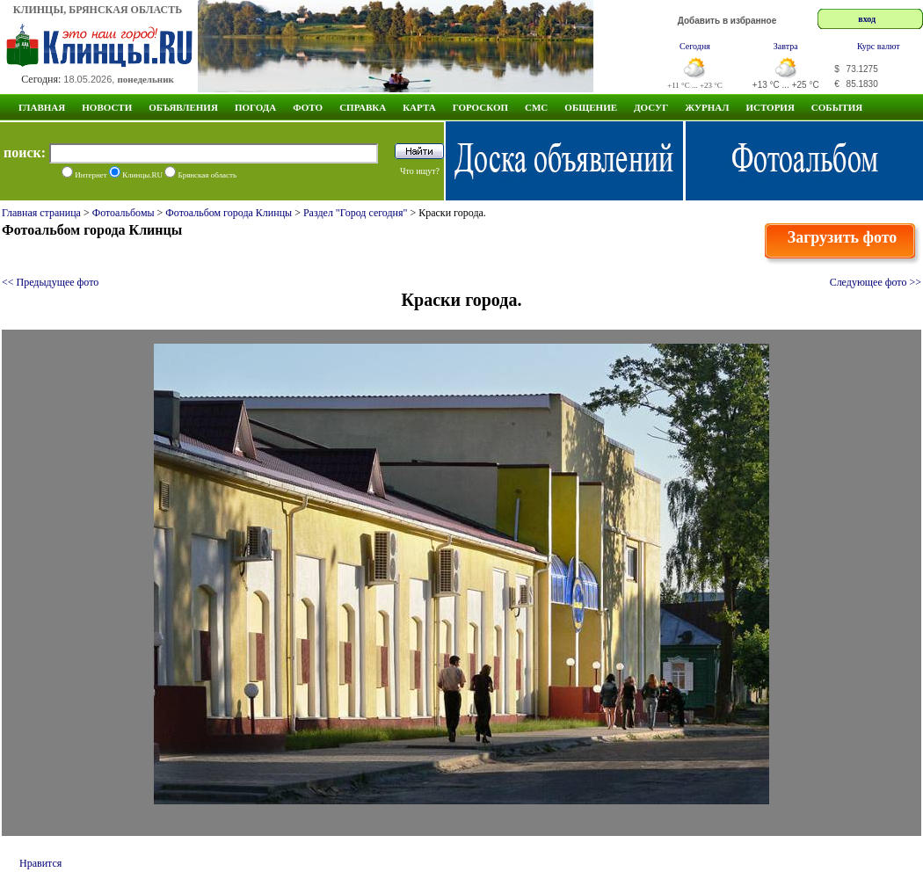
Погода (255, 107)
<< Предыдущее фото (50, 282)
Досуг (651, 107)
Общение (590, 107)
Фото (308, 107)
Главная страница (41, 213)
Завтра (786, 46)
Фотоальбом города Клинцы (228, 213)
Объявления (183, 107)
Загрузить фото (843, 237)
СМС (536, 107)
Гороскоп (480, 107)
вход (867, 19)
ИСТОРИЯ (769, 107)
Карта (419, 107)
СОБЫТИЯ (836, 107)
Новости (107, 107)
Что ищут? (420, 171)
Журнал (707, 107)
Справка (362, 107)
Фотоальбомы (123, 213)
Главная (41, 107)
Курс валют (878, 46)
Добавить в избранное (727, 20)
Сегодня (695, 46)
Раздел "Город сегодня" (355, 213)
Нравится (40, 863)
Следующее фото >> (875, 282)
